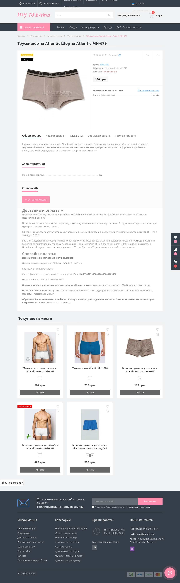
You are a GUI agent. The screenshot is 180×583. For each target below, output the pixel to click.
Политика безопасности (117, 507)
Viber (132, 549)
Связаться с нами (26, 546)
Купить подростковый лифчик (71, 528)
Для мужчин (36, 36)
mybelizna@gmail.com (142, 534)
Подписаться (150, 501)
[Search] (109, 15)
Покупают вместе (125, 135)
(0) (119, 55)
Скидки (73, 27)
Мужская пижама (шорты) (69, 555)
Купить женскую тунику (67, 560)
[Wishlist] (148, 55)
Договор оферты (71, 7)
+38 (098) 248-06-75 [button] (144, 528)
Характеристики (55, 135)
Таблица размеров (11, 483)
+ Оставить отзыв (35, 199)
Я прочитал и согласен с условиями (123, 507)
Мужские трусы (55, 36)
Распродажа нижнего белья (32, 560)
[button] (175, 264)
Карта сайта (24, 551)
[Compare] (158, 55)
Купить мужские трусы (67, 551)
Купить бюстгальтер (66, 537)
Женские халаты (64, 546)
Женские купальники (66, 533)
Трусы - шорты (74, 36)
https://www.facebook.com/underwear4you (95, 547)
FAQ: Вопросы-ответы (129, 27)
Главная (21, 36)
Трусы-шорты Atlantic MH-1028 (90, 368)
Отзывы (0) (76, 135)
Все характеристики (148, 90)
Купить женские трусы (67, 542)
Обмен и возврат (26, 528)
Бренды (108, 27)
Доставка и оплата (99, 135)
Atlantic (104, 64)
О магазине (23, 533)
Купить (40, 392)
